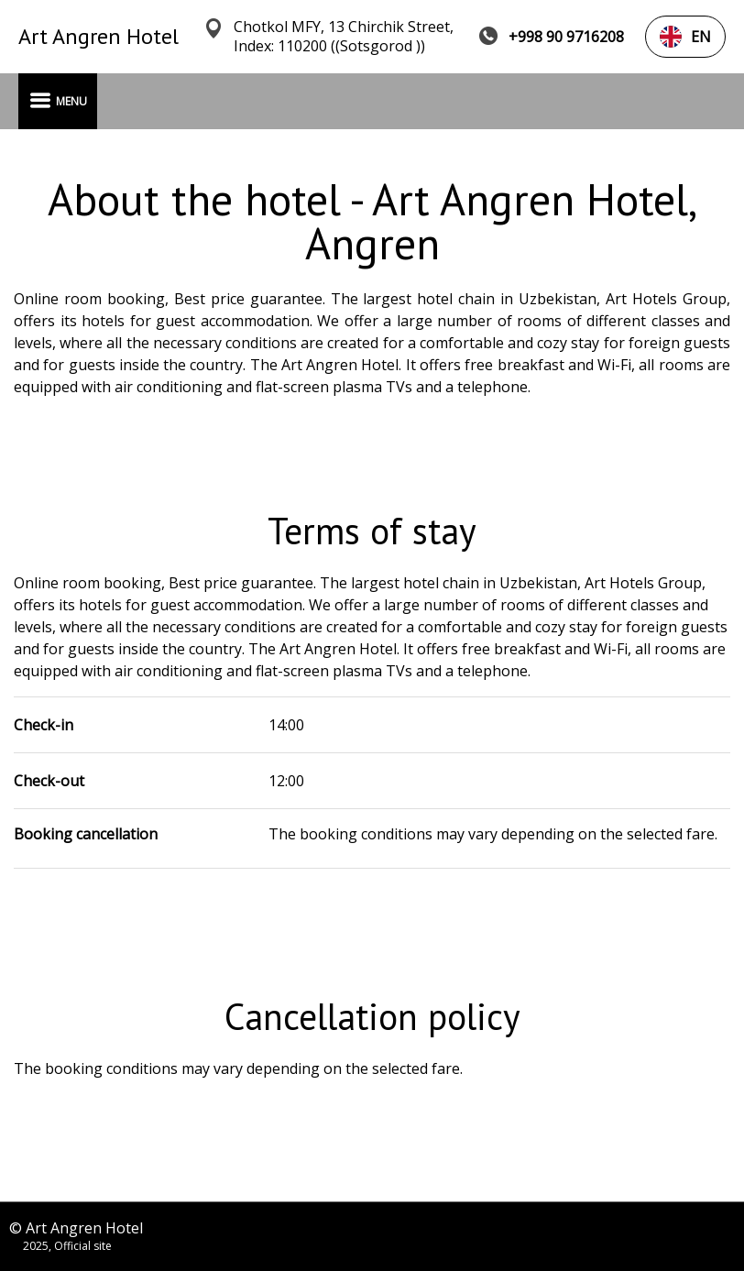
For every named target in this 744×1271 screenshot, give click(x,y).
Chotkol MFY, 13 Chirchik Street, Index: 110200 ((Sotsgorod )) (344, 36)
